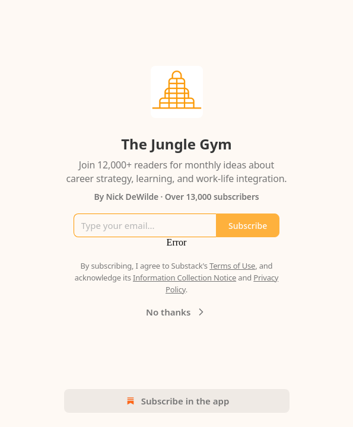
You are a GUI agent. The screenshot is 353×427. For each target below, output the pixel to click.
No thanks (176, 312)
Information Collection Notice (184, 277)
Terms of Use (232, 265)
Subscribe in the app (176, 401)
